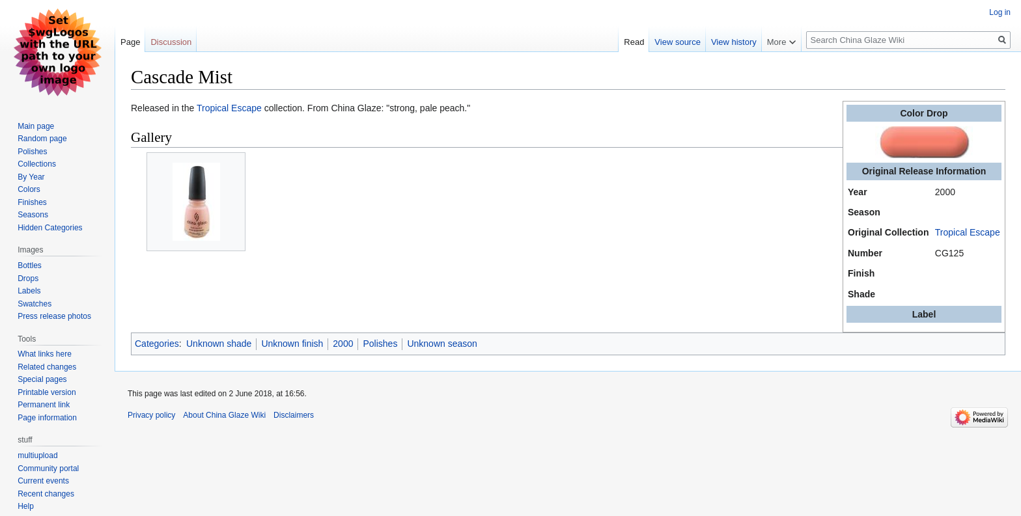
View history (734, 42)
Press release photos (54, 316)
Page (130, 42)
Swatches (34, 303)
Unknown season (442, 343)
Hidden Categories (50, 227)
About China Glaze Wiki (224, 415)
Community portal (48, 468)
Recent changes (46, 493)
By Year (31, 177)
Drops (28, 278)
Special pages (42, 379)
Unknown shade (218, 343)
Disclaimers (293, 415)
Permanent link (44, 404)
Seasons (33, 214)
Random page (42, 138)
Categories (157, 343)
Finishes (32, 202)
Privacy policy (151, 415)
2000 (343, 343)
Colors (29, 189)
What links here (45, 354)
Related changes (47, 367)
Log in (1000, 12)
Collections (37, 164)
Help (26, 506)
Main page (36, 126)
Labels (29, 290)
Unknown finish (292, 343)
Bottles (30, 265)
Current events (43, 480)
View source (677, 42)
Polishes (380, 343)
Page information (47, 417)
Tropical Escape (967, 232)
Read (634, 42)
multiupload (37, 455)
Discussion (170, 42)
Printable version (47, 392)
